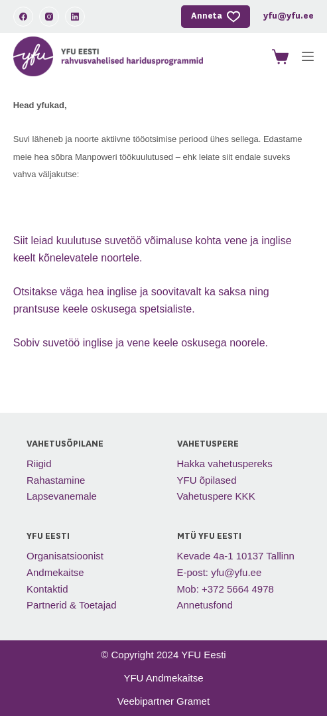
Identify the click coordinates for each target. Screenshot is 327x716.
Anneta (215, 16)
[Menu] (308, 56)
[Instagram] (49, 17)
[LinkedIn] (75, 17)
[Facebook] (23, 17)
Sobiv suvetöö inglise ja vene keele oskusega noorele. (140, 342)
